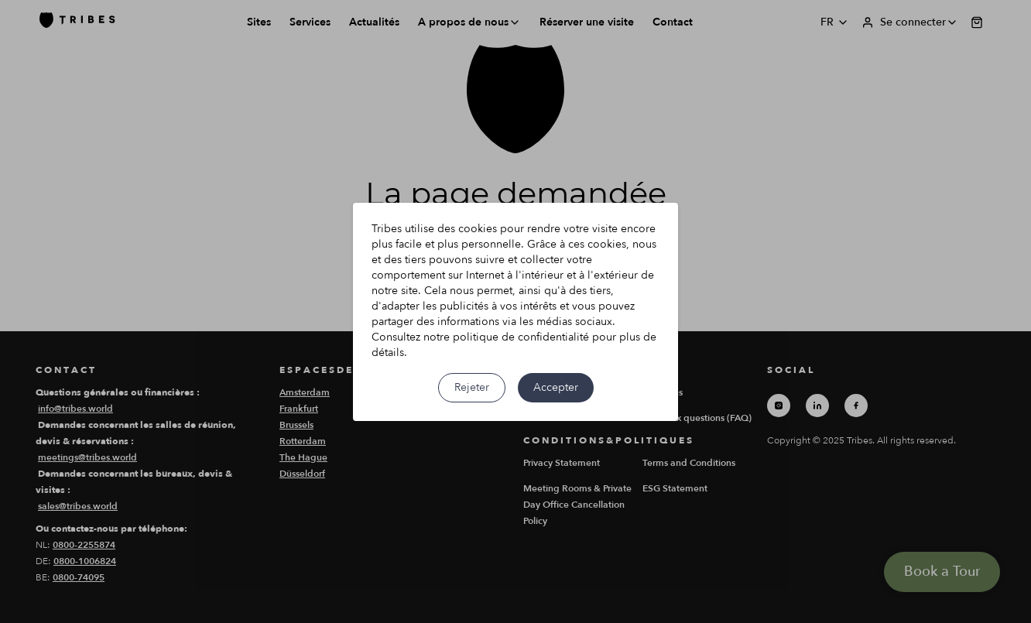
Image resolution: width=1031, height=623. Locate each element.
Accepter (555, 387)
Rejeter (471, 387)
